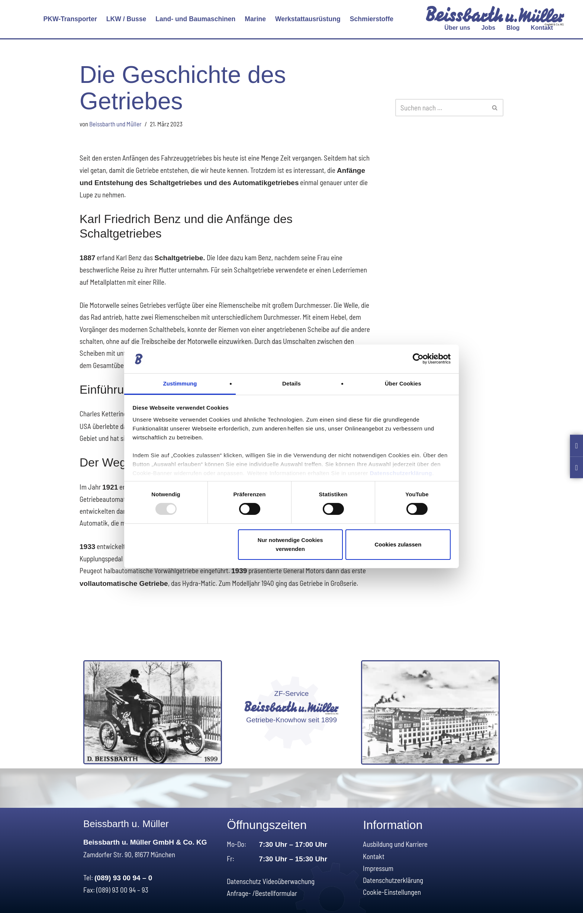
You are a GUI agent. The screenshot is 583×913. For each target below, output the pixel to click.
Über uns (457, 28)
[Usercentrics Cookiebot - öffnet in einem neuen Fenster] (418, 358)
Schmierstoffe (371, 19)
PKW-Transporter (70, 19)
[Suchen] (441, 107)
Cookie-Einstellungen (392, 891)
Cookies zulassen (397, 544)
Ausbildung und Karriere (395, 843)
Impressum (378, 866)
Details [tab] (291, 383)
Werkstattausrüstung (308, 19)
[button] (70, 19)
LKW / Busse (126, 19)
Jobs (488, 28)
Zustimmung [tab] (180, 383)
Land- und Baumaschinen (195, 19)
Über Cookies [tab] (403, 383)
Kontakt (542, 28)
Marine (255, 19)
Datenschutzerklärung (401, 473)
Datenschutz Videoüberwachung (271, 879)
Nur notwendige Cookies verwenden (290, 544)
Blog (513, 28)
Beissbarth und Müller (115, 124)
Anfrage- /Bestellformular (262, 892)
